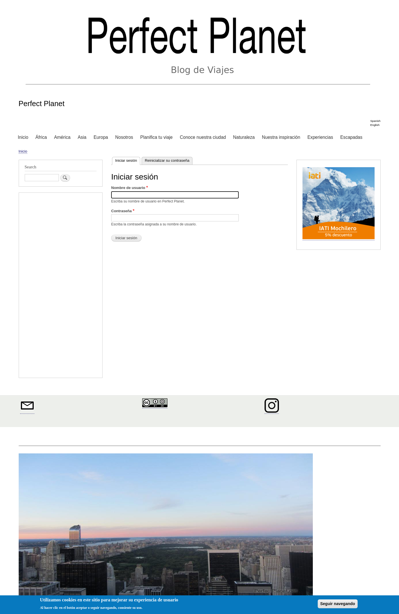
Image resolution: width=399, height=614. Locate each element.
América (62, 137)
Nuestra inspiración (281, 137)
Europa (101, 137)
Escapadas (351, 137)
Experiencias (320, 137)
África (41, 137)
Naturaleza (244, 137)
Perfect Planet (42, 104)
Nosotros (124, 137)
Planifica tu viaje (156, 137)
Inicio (23, 137)
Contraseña (121, 211)
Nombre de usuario (128, 188)
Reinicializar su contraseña (167, 160)
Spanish (375, 120)
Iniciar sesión (127, 160)
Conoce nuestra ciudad (203, 137)
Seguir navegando (337, 603)
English (374, 124)
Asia (82, 137)
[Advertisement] (61, 286)
